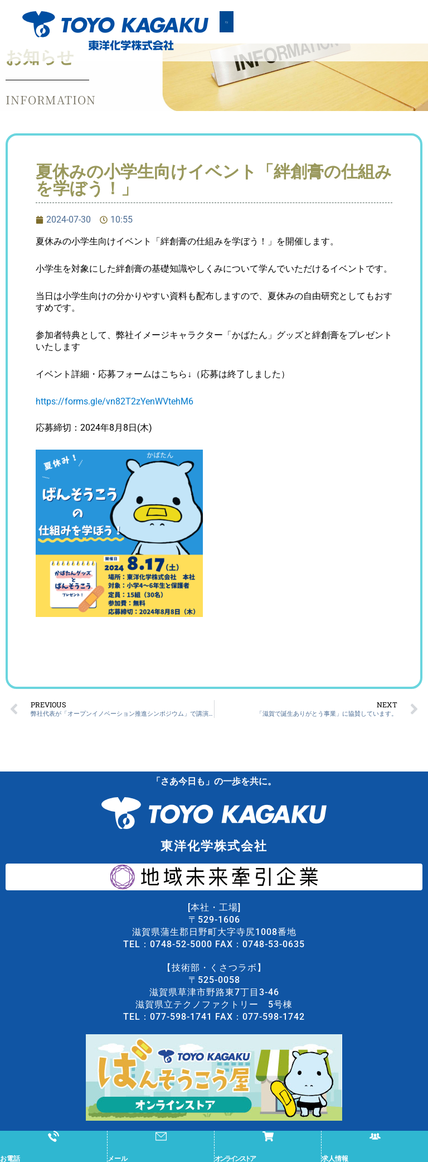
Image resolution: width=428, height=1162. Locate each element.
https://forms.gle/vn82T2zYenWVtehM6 (114, 419)
